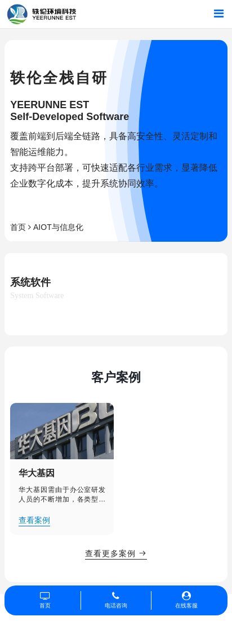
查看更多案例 (116, 553)
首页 (18, 227)
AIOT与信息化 (58, 227)
